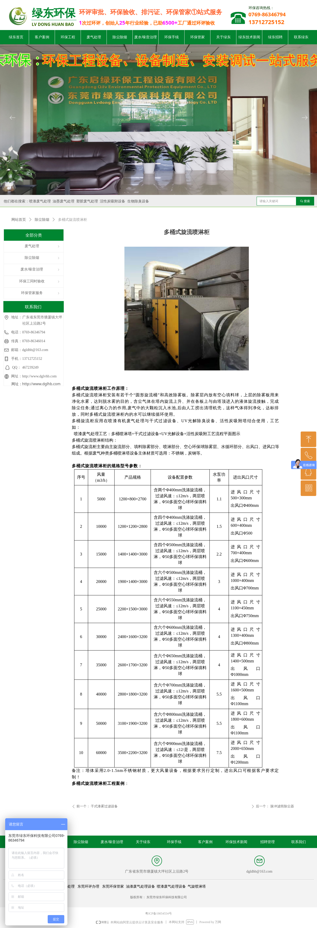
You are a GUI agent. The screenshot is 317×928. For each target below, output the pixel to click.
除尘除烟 (42, 220)
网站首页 (18, 220)
